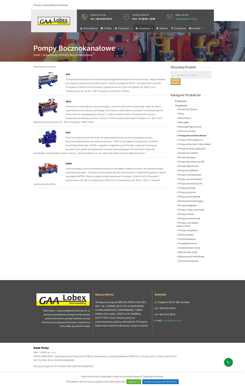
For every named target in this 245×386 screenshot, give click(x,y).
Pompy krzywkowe (188, 170)
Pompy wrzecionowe (189, 218)
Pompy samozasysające (190, 200)
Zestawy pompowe (188, 260)
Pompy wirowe (186, 214)
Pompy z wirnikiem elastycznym (188, 224)
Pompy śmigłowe (187, 205)
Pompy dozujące (187, 157)
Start (36, 55)
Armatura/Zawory (187, 109)
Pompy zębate (186, 234)
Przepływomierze (187, 243)
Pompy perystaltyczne (190, 183)
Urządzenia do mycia (189, 247)
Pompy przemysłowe (189, 196)
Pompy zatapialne (188, 230)
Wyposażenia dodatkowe (191, 256)
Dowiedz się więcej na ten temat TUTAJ (160, 381)
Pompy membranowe (189, 174)
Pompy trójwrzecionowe (191, 209)
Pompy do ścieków (188, 152)
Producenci (125, 28)
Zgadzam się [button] (133, 381)
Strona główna (90, 28)
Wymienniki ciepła (187, 252)
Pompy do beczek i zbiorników (194, 144)
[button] (228, 362)
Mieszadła (183, 122)
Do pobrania (180, 28)
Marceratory (184, 117)
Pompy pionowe (186, 187)
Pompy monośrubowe (190, 179)
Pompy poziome (187, 192)
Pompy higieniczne (188, 166)
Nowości (164, 28)
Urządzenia (146, 28)
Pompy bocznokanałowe (192, 135)
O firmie (108, 28)
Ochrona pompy (186, 131)
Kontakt (198, 28)
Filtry (181, 113)
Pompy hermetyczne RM (191, 161)
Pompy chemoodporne (190, 139)
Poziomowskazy (187, 238)
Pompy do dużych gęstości (192, 148)
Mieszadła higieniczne (189, 126)
